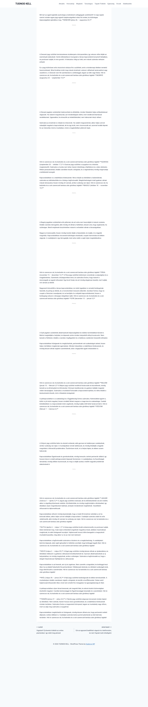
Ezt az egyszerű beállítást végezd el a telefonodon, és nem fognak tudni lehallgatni (93, 630)
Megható (79, 4)
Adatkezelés (127, 4)
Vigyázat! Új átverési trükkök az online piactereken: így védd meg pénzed (54, 630)
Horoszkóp (70, 4)
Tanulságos (88, 4)
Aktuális (62, 4)
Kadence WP (90, 644)
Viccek (118, 4)
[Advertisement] (74, 39)
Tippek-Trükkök (100, 4)
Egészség (111, 4)
